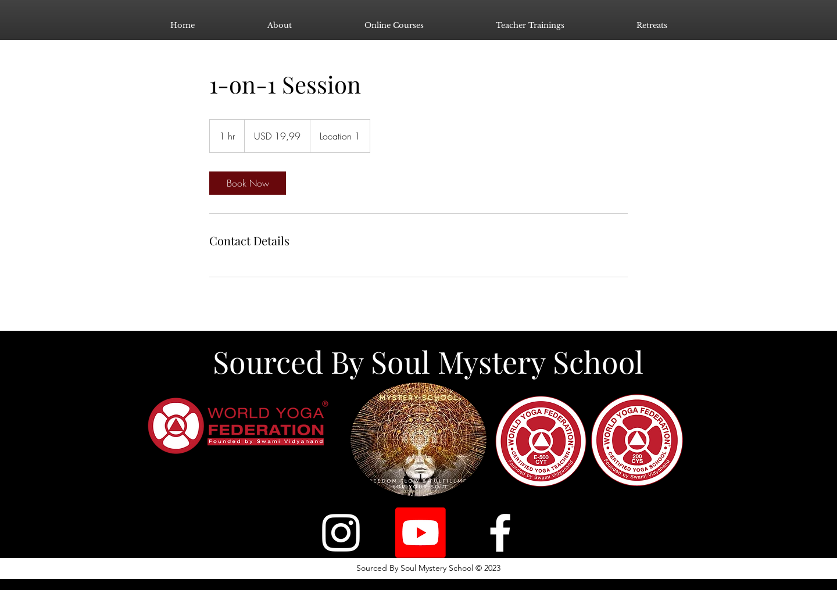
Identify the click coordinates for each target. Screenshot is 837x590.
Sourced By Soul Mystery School (428, 361)
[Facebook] (500, 532)
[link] (247, 183)
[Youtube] (420, 532)
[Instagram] (341, 532)
